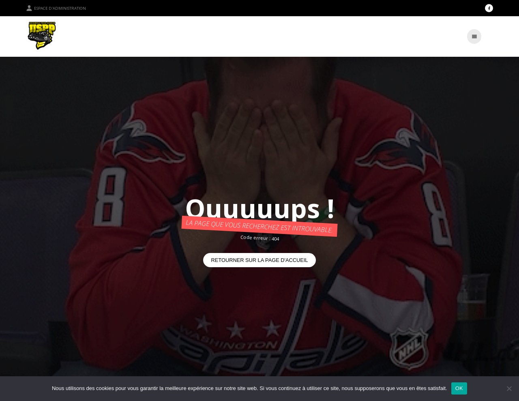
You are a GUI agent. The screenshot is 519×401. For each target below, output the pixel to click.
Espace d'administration (56, 8)
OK (459, 388)
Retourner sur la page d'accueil (259, 260)
